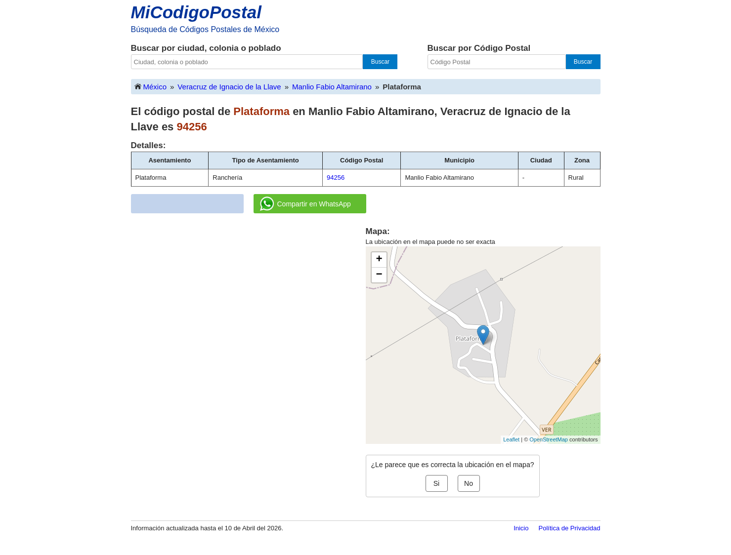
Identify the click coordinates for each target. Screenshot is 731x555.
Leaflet (511, 439)
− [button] (379, 275)
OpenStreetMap (548, 439)
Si (436, 483)
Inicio (521, 528)
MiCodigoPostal (196, 12)
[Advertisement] (248, 295)
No (468, 483)
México (150, 86)
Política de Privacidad (569, 528)
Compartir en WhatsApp (305, 204)
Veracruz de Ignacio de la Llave (229, 86)
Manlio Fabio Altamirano (332, 86)
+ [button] (379, 259)
